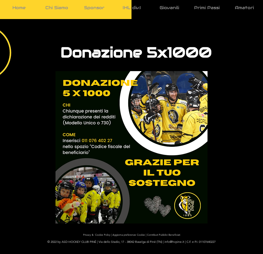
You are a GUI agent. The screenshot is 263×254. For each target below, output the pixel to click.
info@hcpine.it (174, 242)
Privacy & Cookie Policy (97, 234)
